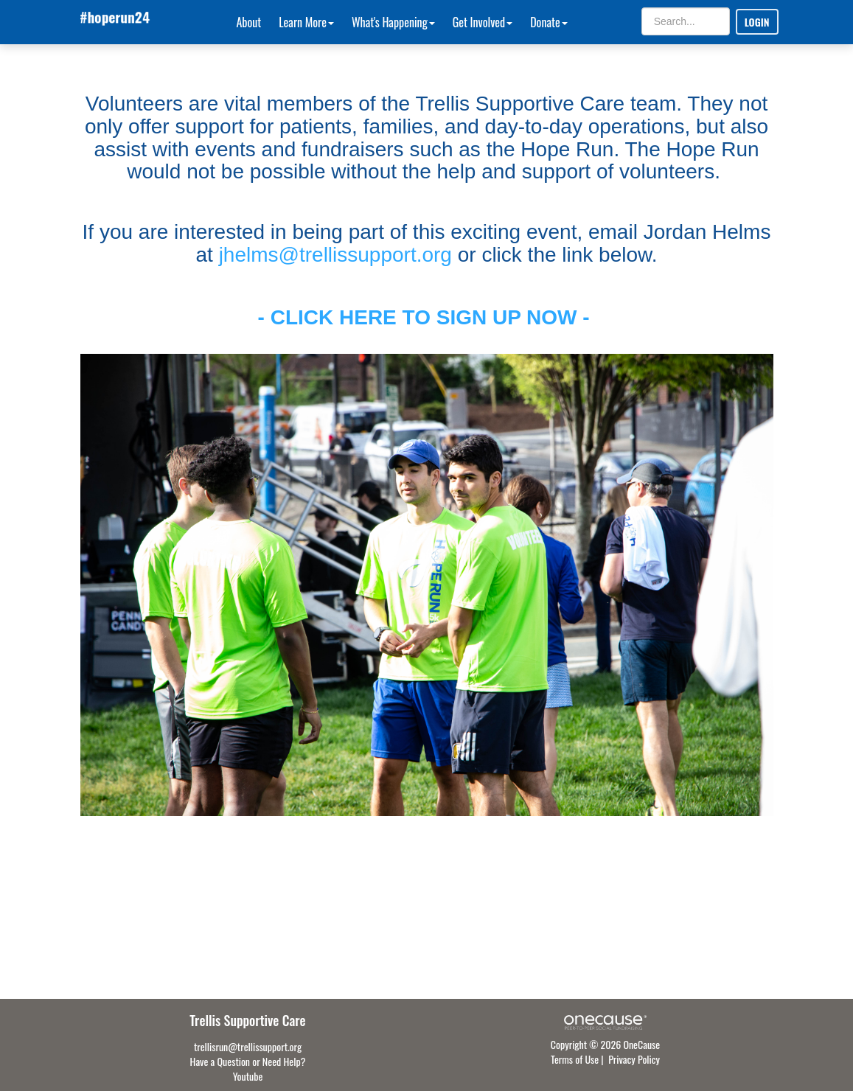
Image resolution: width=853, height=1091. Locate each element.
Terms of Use (575, 1059)
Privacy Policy (634, 1059)
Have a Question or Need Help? (248, 1061)
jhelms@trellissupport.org (335, 254)
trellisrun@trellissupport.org (248, 1046)
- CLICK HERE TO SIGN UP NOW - (427, 317)
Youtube (248, 1076)
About (249, 22)
